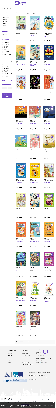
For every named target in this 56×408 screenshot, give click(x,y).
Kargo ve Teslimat (26, 355)
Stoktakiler (5, 76)
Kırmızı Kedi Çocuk (6, 54)
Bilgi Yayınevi (5, 44)
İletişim (9, 357)
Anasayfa (3, 8)
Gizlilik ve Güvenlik (26, 360)
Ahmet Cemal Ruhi (7, 73)
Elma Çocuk (5, 49)
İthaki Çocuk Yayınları (5, 52)
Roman (4, 25)
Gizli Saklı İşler (19, 62)
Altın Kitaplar (5, 42)
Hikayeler (5, 21)
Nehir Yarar (19, 32)
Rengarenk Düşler (33, 62)
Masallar (5, 19)
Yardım (9, 362)
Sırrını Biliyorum (33, 327)
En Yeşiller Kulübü (33, 298)
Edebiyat (4, 23)
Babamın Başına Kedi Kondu (34, 269)
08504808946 (32, 379)
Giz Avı (31, 92)
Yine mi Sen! (32, 239)
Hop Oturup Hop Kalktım (47, 299)
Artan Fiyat (28, 12)
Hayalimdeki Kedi (33, 180)
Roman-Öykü (6, 17)
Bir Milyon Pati (33, 121)
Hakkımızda (10, 355)
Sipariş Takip (25, 353)
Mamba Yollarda (19, 121)
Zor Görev (46, 62)
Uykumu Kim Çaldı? (20, 180)
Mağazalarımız (11, 360)
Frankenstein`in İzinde (48, 239)
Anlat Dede (32, 210)
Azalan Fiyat (34, 12)
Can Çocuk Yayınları (5, 47)
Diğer (4, 13)
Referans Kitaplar (6, 15)
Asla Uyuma (18, 33)
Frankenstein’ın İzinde (20, 92)
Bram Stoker (5, 66)
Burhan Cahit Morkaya (5, 71)
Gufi (17, 151)
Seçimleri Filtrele (7, 96)
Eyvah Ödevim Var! (20, 210)
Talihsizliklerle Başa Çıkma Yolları (48, 34)
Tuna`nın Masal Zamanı (49, 210)
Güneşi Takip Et (47, 151)
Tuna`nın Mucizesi (19, 239)
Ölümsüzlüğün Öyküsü (34, 33)
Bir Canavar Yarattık (20, 269)
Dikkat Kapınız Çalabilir (48, 92)
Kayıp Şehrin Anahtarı (48, 180)
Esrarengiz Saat (19, 298)
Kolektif (4, 64)
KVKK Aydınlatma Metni (27, 364)
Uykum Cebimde (47, 121)
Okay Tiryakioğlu (6, 68)
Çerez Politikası (25, 362)
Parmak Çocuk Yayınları (33, 65)
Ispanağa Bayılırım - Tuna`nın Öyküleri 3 (48, 269)
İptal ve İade (25, 357)
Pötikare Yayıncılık (20, 182)
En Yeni (39, 11)
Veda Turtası (32, 151)
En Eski (45, 11)
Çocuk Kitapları (5, 11)
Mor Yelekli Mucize (20, 327)
